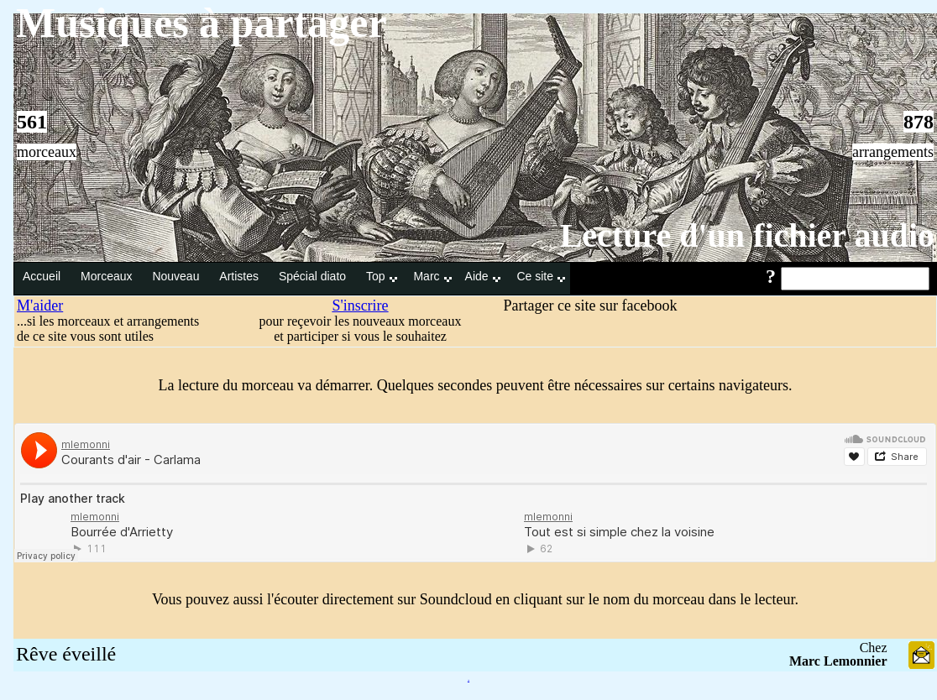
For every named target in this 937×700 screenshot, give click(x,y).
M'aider (40, 305)
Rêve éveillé (66, 654)
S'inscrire (360, 305)
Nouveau (177, 276)
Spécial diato (314, 276)
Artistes (240, 276)
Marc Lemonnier (838, 661)
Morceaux (108, 276)
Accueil (43, 276)
